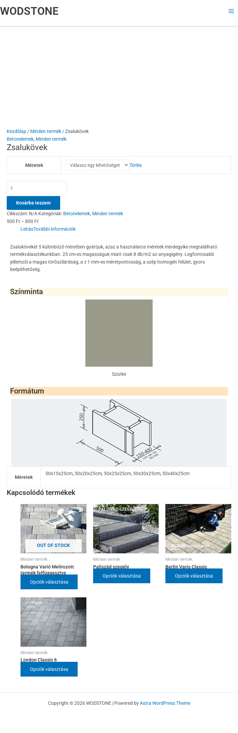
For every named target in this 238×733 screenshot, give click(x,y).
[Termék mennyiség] (37, 189)
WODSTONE (29, 11)
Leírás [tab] (27, 230)
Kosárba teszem (33, 204)
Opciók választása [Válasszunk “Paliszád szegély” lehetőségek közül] (122, 577)
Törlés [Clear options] (135, 165)
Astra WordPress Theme (165, 703)
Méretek (34, 165)
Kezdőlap (16, 131)
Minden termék (45, 131)
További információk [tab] (54, 230)
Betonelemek (20, 139)
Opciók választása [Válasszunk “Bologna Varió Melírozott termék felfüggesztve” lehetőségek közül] (49, 583)
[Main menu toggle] (231, 11)
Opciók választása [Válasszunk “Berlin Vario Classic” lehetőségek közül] (194, 577)
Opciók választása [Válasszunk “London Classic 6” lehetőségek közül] (49, 670)
